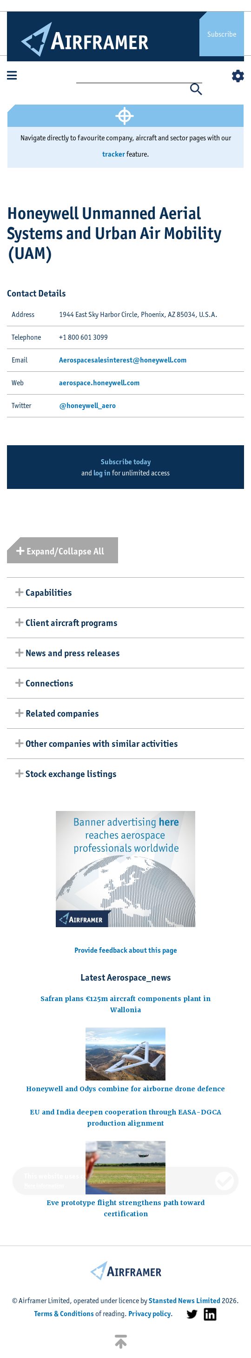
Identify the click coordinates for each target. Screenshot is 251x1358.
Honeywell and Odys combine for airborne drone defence (125, 1089)
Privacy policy (149, 1313)
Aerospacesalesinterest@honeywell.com (122, 360)
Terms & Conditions (64, 1313)
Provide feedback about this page (125, 950)
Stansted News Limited (184, 1300)
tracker (113, 154)
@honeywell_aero (87, 405)
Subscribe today (126, 461)
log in (102, 472)
